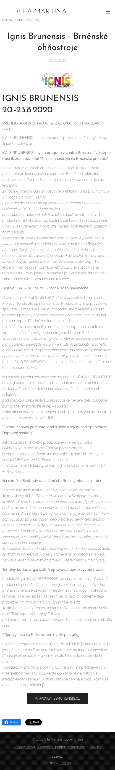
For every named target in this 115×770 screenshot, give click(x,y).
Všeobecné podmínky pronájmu (61, 747)
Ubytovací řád (25, 747)
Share (11, 722)
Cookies (95, 747)
